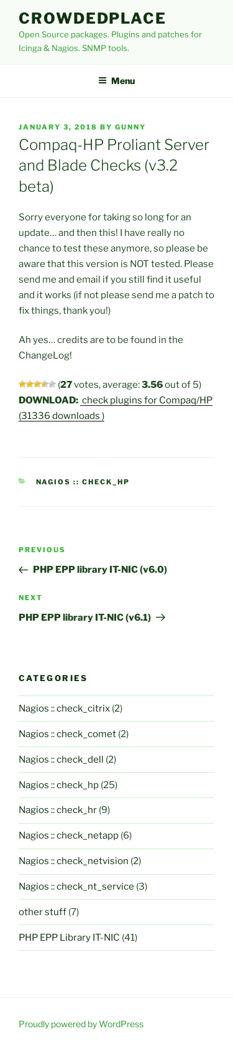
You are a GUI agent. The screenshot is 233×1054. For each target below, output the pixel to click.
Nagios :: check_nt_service (76, 886)
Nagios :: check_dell (61, 759)
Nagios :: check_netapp (69, 835)
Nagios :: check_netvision (74, 861)
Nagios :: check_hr (58, 810)
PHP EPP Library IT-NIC (69, 937)
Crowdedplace (93, 18)
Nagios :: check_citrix (64, 708)
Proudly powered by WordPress (81, 1024)
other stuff (42, 912)
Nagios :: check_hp (83, 482)
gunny (130, 127)
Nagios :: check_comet (67, 734)
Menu (116, 80)
